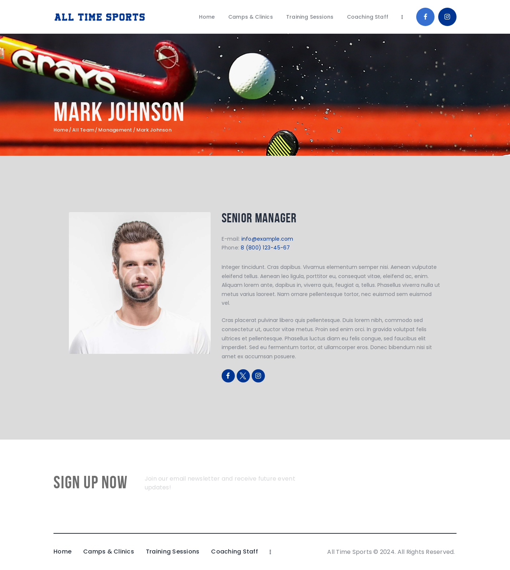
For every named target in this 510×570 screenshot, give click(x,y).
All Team (83, 129)
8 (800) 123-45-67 (265, 247)
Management (115, 130)
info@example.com (267, 239)
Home (60, 130)
